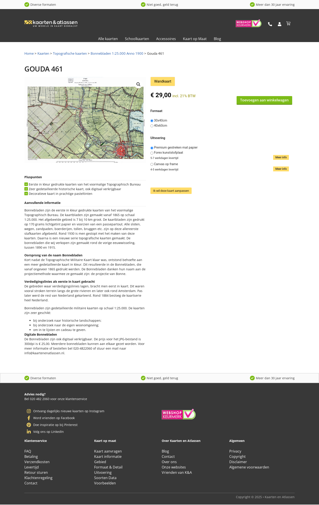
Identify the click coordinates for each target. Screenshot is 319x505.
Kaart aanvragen (108, 451)
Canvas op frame (166, 164)
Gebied (100, 462)
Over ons (169, 462)
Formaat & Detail (108, 467)
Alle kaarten (108, 38)
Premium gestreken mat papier (176, 147)
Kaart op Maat (195, 38)
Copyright (237, 457)
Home (29, 53)
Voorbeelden (105, 483)
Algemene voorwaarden (249, 467)
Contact (30, 483)
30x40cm (160, 120)
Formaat (156, 111)
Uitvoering (157, 138)
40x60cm (160, 125)
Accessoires (166, 38)
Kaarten (43, 53)
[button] (138, 84)
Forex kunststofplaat (168, 152)
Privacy (235, 451)
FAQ (27, 451)
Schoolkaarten (137, 38)
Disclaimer (238, 462)
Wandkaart (162, 81)
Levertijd (31, 467)
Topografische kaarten (70, 53)
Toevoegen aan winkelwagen (264, 100)
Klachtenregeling (38, 478)
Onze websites (174, 467)
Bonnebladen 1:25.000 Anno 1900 (117, 53)
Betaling (31, 457)
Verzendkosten (37, 462)
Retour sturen (36, 472)
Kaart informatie (108, 457)
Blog (217, 38)
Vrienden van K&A (177, 472)
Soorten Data (105, 478)
